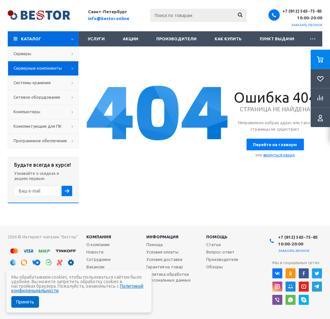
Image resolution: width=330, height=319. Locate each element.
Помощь (217, 236)
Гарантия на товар (164, 266)
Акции (130, 38)
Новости (94, 252)
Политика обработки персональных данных (168, 277)
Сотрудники (98, 259)
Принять (25, 301)
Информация (162, 236)
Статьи (213, 244)
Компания (98, 236)
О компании (98, 244)
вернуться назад (279, 155)
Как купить (228, 38)
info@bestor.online (108, 18)
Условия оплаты (162, 252)
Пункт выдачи (277, 38)
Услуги (96, 38)
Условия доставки (164, 259)
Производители (176, 38)
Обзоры (214, 266)
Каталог (31, 38)
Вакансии (95, 266)
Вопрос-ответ (220, 252)
